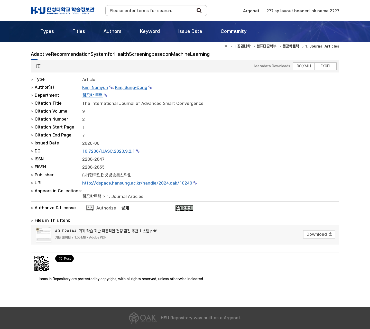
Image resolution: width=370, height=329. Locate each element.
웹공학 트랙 (92, 95)
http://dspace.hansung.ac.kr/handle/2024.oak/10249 (137, 183)
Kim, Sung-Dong (131, 87)
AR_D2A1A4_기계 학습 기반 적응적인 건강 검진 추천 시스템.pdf (106, 231)
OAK (63, 10)
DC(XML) (304, 66)
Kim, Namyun (95, 87)
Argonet (251, 11)
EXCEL (326, 66)
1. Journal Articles (124, 196)
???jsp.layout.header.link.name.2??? (302, 11)
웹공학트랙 (91, 196)
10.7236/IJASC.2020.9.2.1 (108, 151)
